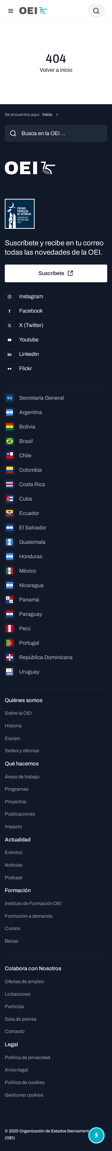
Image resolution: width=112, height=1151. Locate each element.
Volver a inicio (56, 70)
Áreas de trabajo (22, 776)
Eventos (13, 852)
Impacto (13, 826)
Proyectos (15, 801)
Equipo (12, 738)
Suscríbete (56, 273)
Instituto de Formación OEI (33, 903)
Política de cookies (25, 1082)
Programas (16, 789)
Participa (14, 1006)
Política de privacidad (27, 1057)
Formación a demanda (29, 916)
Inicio (47, 114)
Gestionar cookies (24, 1095)
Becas (11, 941)
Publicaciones (20, 813)
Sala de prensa (20, 1019)
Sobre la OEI (18, 713)
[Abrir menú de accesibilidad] (96, 1135)
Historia (13, 725)
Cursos (12, 928)
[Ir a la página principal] (33, 10)
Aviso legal (16, 1069)
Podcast (13, 877)
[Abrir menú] (10, 10)
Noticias (13, 865)
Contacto (14, 1031)
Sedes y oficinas (22, 750)
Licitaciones (17, 994)
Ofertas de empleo (24, 981)
